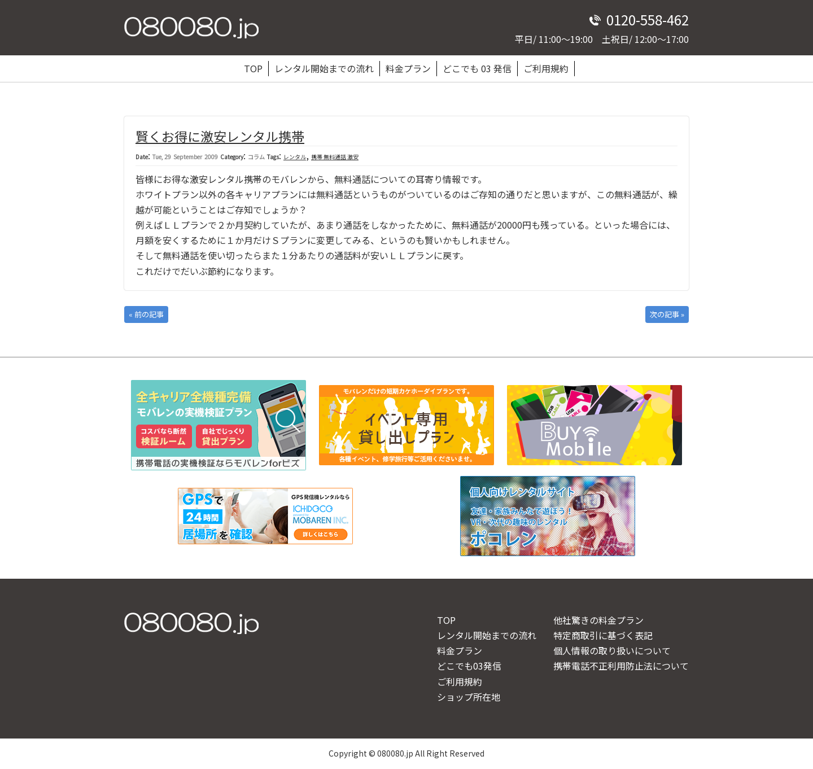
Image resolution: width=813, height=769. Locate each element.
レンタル (294, 156)
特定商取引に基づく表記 (603, 635)
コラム (256, 156)
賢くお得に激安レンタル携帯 (220, 136)
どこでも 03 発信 (477, 68)
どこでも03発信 (469, 665)
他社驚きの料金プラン (598, 620)
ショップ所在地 (468, 697)
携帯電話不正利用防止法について (621, 665)
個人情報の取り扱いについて (612, 650)
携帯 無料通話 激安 (335, 156)
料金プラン (408, 68)
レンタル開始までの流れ (324, 68)
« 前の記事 (146, 314)
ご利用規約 (546, 68)
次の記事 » (667, 314)
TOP (253, 68)
